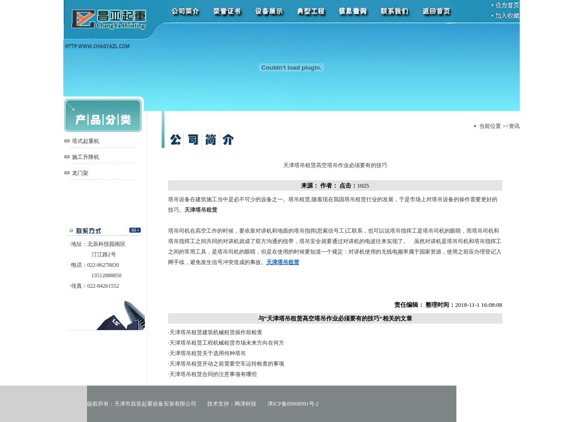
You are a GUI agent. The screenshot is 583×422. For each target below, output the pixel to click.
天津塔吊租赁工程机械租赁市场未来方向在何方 (226, 343)
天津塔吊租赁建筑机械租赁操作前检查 (215, 332)
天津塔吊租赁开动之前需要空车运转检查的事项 (226, 364)
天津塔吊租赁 (200, 210)
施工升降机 (85, 157)
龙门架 (80, 173)
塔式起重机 (85, 141)
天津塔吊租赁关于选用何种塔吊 (207, 353)
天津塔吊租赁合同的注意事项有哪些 (213, 374)
